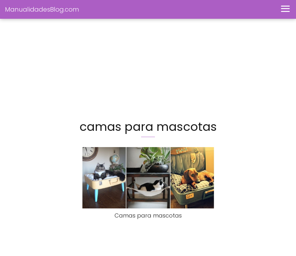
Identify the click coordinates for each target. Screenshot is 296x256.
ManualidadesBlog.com (42, 9)
